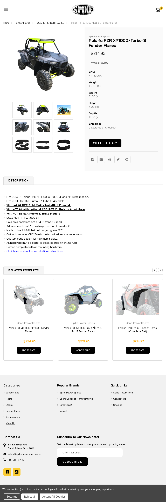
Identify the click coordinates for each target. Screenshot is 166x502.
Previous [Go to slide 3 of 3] (154, 270)
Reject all (30, 496)
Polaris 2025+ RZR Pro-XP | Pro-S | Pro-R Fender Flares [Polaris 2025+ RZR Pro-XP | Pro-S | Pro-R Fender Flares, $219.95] (83, 329)
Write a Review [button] (99, 62)
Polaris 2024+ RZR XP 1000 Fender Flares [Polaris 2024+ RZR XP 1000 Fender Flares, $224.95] (28, 329)
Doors (9, 406)
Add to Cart (29, 351)
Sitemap (117, 406)
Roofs (9, 400)
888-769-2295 (16, 461)
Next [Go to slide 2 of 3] (160, 270)
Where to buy (105, 143)
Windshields (12, 394)
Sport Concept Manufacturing (76, 400)
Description (18, 180)
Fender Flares (13, 412)
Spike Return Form (123, 394)
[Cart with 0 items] (159, 9)
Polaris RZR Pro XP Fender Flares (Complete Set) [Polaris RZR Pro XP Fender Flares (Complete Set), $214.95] (137, 329)
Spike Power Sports (70, 394)
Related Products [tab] (23, 270)
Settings (12, 496)
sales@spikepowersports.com (24, 455)
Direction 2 (66, 406)
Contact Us (119, 400)
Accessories (13, 418)
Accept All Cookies (54, 496)
